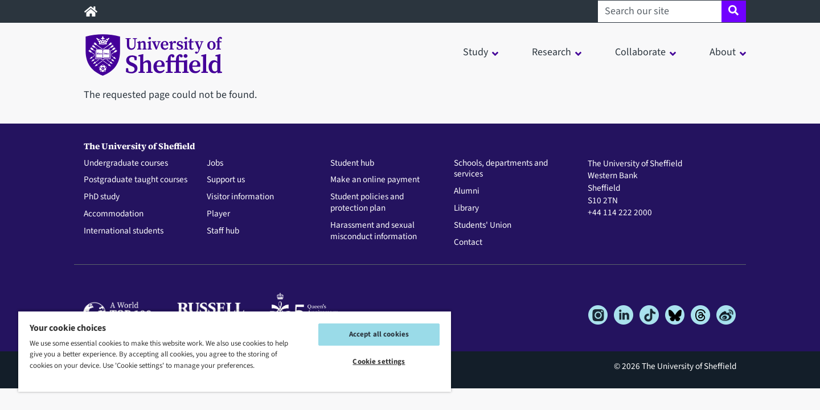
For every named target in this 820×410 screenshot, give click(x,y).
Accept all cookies (379, 334)
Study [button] (475, 52)
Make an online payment (375, 180)
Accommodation (114, 214)
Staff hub (223, 231)
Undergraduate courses (126, 163)
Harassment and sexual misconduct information (373, 231)
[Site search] (733, 11)
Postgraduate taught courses (135, 180)
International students (123, 231)
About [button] (723, 52)
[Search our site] (659, 11)
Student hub (352, 163)
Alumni (466, 191)
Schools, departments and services (501, 169)
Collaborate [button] (640, 52)
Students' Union (482, 225)
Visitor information (240, 197)
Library (466, 208)
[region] (234, 351)
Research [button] (551, 52)
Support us (226, 180)
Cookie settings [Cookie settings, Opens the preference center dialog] (378, 361)
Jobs (215, 163)
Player (218, 214)
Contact (468, 242)
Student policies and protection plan (367, 202)
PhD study (102, 197)
